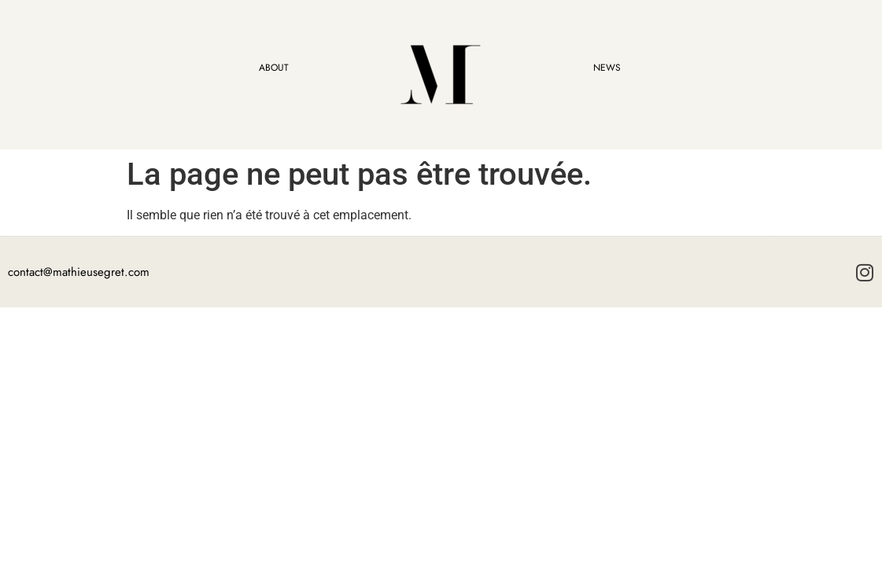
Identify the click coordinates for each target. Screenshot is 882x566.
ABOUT (274, 68)
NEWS (607, 68)
